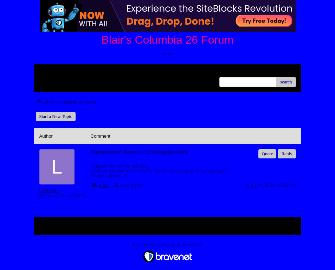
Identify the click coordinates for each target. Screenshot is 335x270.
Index (83, 71)
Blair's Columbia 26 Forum (67, 102)
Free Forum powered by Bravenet (167, 244)
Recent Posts (51, 79)
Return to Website (55, 71)
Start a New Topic (55, 116)
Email (104, 185)
